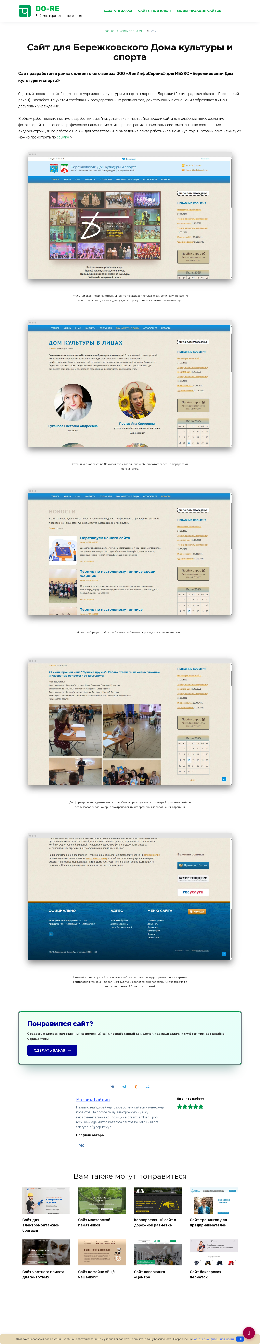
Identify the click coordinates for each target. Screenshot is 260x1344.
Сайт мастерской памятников (94, 1221)
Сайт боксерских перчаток (205, 1272)
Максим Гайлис (93, 1099)
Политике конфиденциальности (213, 1339)
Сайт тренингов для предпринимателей (208, 1221)
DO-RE (48, 8)
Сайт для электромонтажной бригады (41, 1224)
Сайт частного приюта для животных (43, 1272)
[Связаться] (248, 1332)
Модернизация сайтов (199, 11)
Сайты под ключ (154, 11)
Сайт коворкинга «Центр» (149, 1272)
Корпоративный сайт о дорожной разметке (155, 1221)
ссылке (63, 137)
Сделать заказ (118, 11)
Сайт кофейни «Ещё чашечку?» (96, 1272)
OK (240, 1339)
